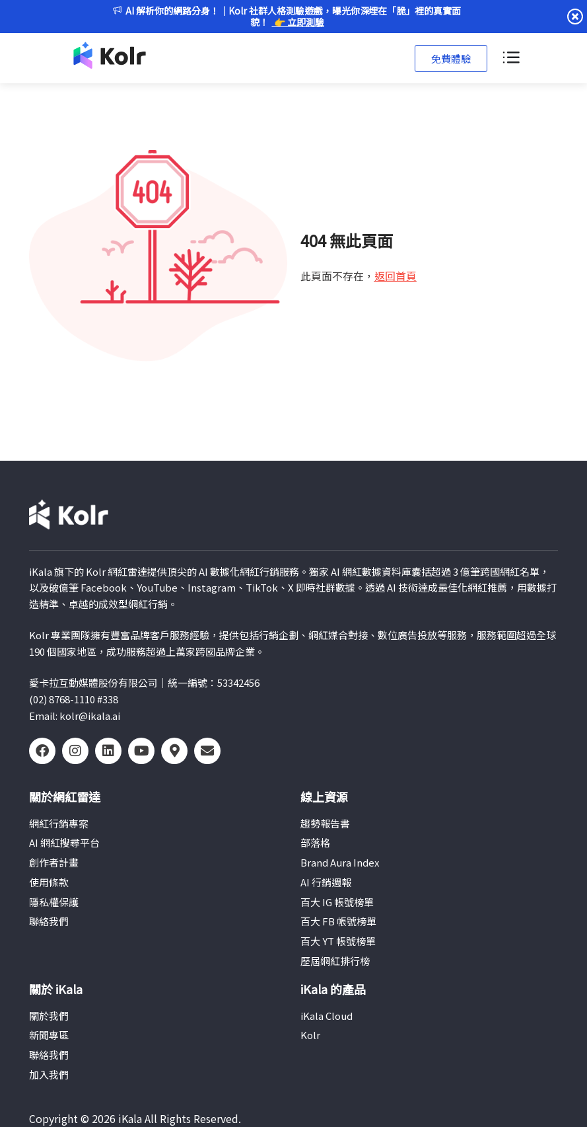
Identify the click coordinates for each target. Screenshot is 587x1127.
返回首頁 (395, 276)
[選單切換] (510, 58)
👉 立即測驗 (298, 21)
